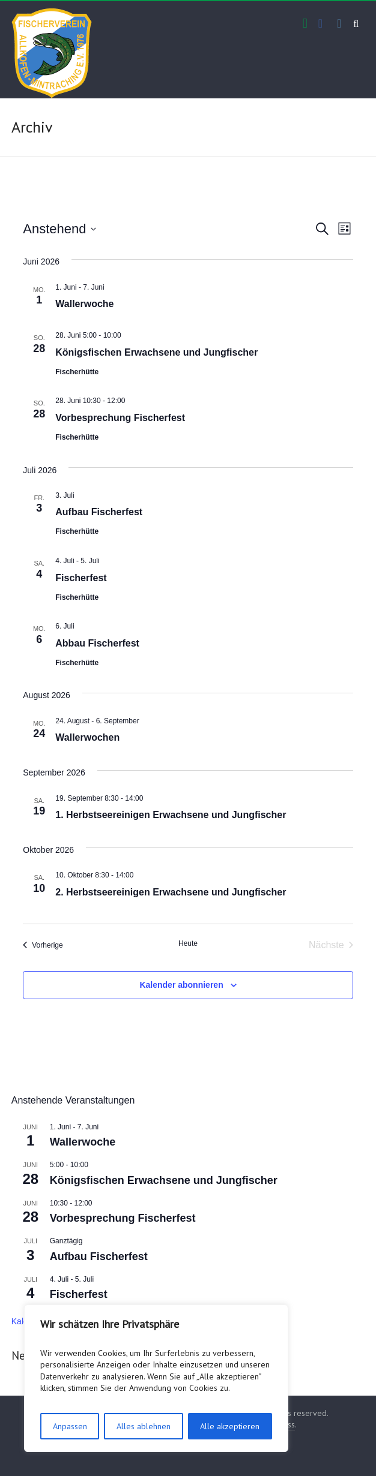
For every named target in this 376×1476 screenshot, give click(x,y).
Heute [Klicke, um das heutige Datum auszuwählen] (188, 943)
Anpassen (70, 1426)
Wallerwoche (84, 304)
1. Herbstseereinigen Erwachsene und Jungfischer (170, 815)
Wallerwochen (87, 737)
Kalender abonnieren (181, 985)
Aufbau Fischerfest (98, 512)
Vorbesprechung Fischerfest (120, 418)
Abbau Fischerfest (97, 643)
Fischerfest (80, 578)
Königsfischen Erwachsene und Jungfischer (156, 352)
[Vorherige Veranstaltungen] (42, 945)
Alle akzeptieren (229, 1426)
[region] (156, 1378)
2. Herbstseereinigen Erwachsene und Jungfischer (170, 892)
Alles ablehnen (144, 1426)
